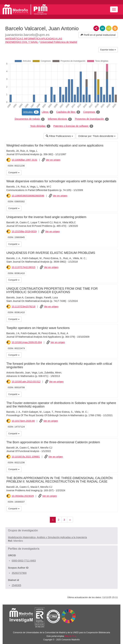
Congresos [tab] (91, 112)
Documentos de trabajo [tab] (30, 119)
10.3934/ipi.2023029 (23, 496)
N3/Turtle (109, 28)
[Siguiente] (70, 520)
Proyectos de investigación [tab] (92, 119)
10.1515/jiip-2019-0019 (24, 231)
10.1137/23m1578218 (23, 306)
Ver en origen (53, 159)
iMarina (114, 172)
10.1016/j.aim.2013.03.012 (26, 381)
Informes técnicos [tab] (60, 119)
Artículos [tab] (31, 112)
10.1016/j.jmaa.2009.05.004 (27, 342)
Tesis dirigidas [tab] (40, 126)
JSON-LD (102, 28)
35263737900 (19, 573)
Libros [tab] (47, 112)
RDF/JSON (115, 28)
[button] (61, 530)
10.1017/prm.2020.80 (23, 420)
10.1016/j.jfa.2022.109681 (26, 456)
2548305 (16, 585)
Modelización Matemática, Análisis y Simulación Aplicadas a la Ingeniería (47, 537)
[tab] (61, 530)
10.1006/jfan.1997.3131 (24, 159)
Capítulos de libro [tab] (68, 112)
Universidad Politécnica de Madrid (58, 42)
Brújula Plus (70, 636)
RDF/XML (96, 28)
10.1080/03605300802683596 (28, 195)
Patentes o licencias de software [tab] (73, 126)
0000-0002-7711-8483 (24, 560)
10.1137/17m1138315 (23, 267)
